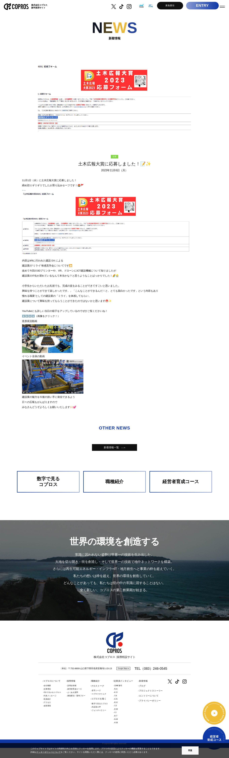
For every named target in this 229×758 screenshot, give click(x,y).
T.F (115, 716)
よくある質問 (72, 702)
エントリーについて (148, 706)
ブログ (142, 696)
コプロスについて (52, 691)
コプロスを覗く (98, 709)
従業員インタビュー (123, 691)
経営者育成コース (74, 699)
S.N (116, 709)
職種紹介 (95, 691)
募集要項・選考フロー (76, 706)
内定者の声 (96, 717)
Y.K (115, 706)
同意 (190, 750)
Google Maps (123, 678)
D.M (116, 719)
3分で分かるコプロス (52, 702)
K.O (116, 702)
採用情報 (71, 691)
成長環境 (47, 716)
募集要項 (166, 6)
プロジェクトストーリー (151, 701)
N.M (116, 729)
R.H (116, 712)
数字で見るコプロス (100, 713)
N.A (116, 699)
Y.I (115, 723)
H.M (116, 733)
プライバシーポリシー (150, 711)
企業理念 (47, 699)
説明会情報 (71, 696)
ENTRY (199, 7)
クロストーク (97, 696)
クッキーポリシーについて (48, 752)
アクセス (47, 712)
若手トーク (96, 700)
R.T (115, 726)
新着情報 (143, 691)
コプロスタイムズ (99, 704)
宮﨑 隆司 (118, 696)
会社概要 (47, 696)
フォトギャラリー (99, 720)
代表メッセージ (50, 706)
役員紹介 (47, 709)
